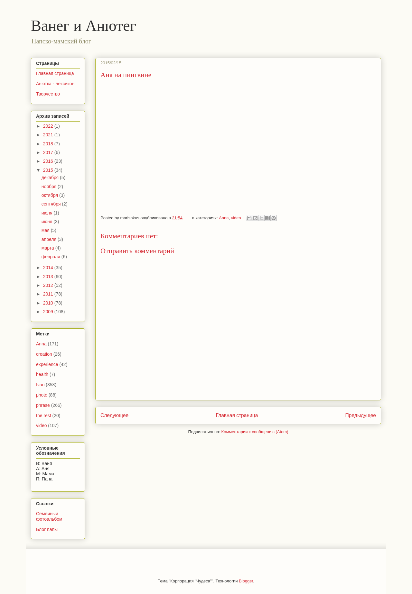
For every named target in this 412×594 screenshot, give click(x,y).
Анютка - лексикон (55, 83)
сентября (52, 203)
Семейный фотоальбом (49, 516)
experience (47, 364)
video (236, 217)
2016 (48, 161)
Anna (224, 217)
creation (44, 354)
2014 (48, 267)
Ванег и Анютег (83, 25)
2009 (48, 311)
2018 (48, 143)
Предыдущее (360, 415)
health (42, 374)
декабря (51, 177)
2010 (48, 303)
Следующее (114, 415)
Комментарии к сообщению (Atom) (254, 431)
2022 (48, 126)
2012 (48, 285)
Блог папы (47, 529)
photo (41, 395)
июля (48, 212)
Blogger (246, 581)
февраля (51, 256)
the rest (43, 415)
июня (48, 221)
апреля (50, 239)
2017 (48, 152)
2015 (48, 170)
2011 (48, 294)
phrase (43, 405)
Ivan (40, 384)
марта (48, 248)
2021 (48, 134)
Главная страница (237, 415)
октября (50, 195)
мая (46, 230)
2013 (48, 276)
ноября (50, 186)
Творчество (48, 93)
